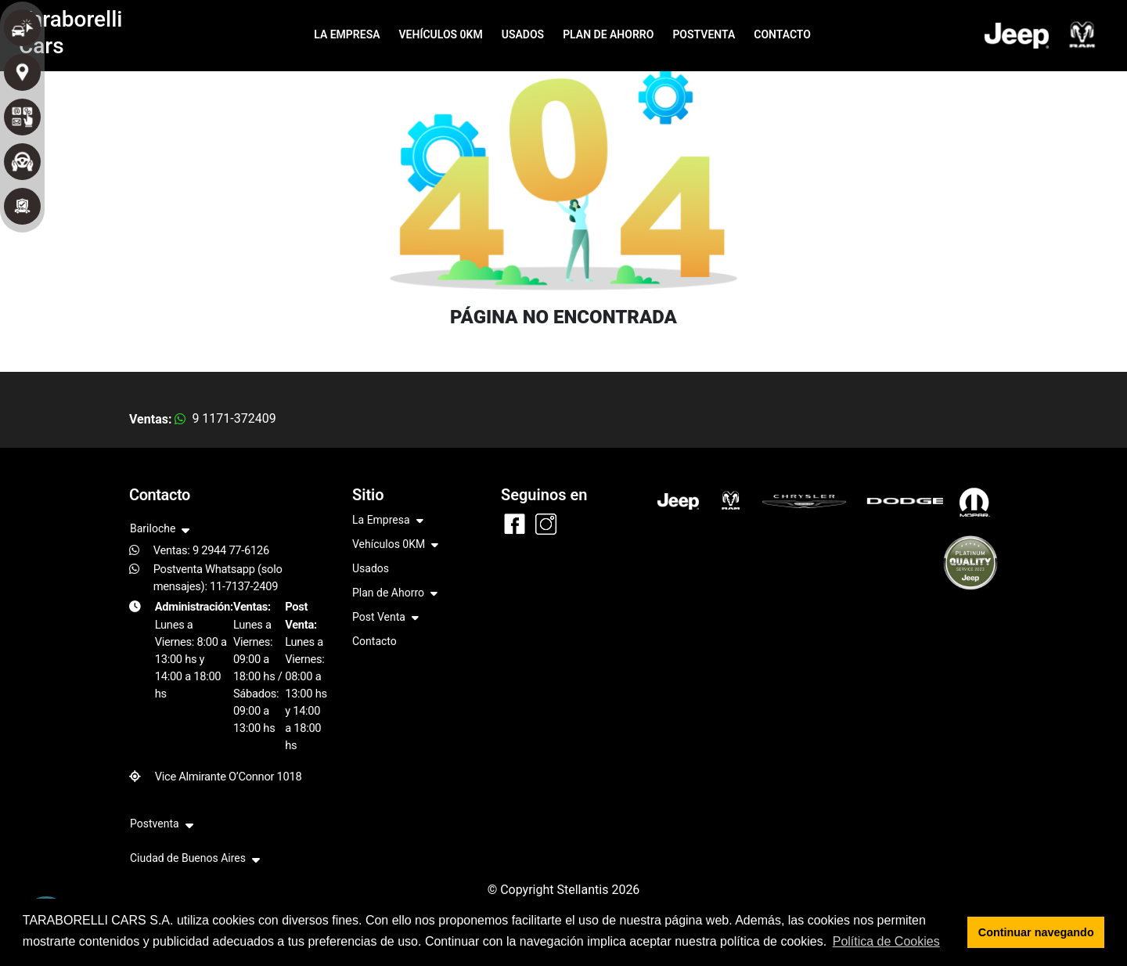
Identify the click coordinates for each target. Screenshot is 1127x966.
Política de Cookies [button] (886, 941)
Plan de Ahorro (394, 593)
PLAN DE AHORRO (608, 34)
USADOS (523, 34)
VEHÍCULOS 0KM (441, 34)
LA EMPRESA (347, 34)
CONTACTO (782, 34)
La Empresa (387, 521)
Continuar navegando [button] (1036, 932)
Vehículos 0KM (395, 545)
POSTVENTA (703, 34)
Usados (370, 568)
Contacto (374, 641)
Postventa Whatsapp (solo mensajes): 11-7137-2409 (218, 577)
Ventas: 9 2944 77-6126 (211, 550)
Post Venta (385, 618)
